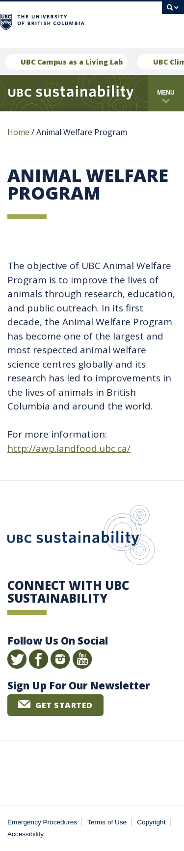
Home (18, 132)
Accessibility (25, 834)
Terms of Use (107, 822)
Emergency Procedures (42, 822)
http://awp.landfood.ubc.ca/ (69, 448)
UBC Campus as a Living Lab (72, 62)
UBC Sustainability (81, 537)
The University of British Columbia (73, 20)
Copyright (151, 822)
